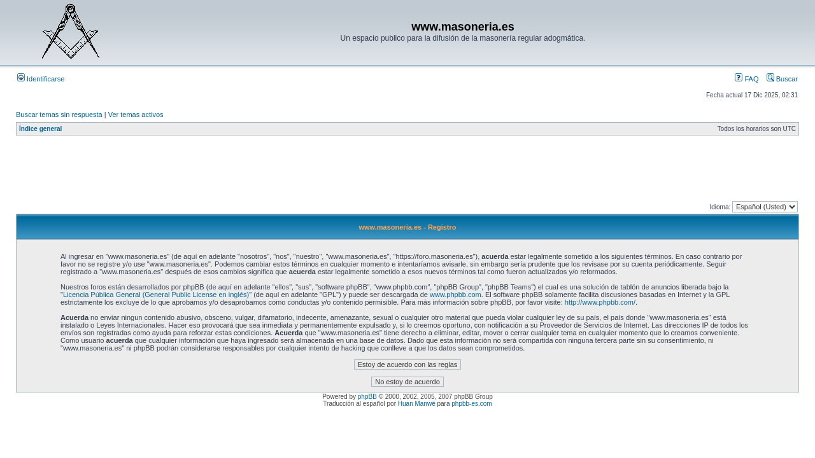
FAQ (746, 79)
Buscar (782, 79)
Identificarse (40, 79)
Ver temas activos (136, 114)
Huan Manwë (417, 403)
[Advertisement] (247, 171)
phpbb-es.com (471, 403)
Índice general (40, 128)
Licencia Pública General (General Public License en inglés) (156, 294)
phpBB (367, 396)
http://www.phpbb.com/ (600, 302)
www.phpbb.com (455, 294)
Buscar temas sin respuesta (59, 114)
